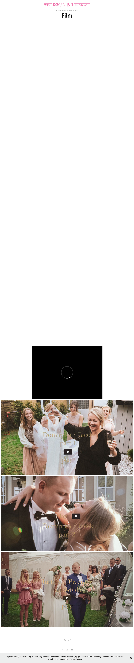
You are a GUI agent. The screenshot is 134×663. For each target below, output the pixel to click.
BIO (64, 10)
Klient (69, 10)
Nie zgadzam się (76, 659)
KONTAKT (76, 10)
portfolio (59, 10)
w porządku (63, 659)
